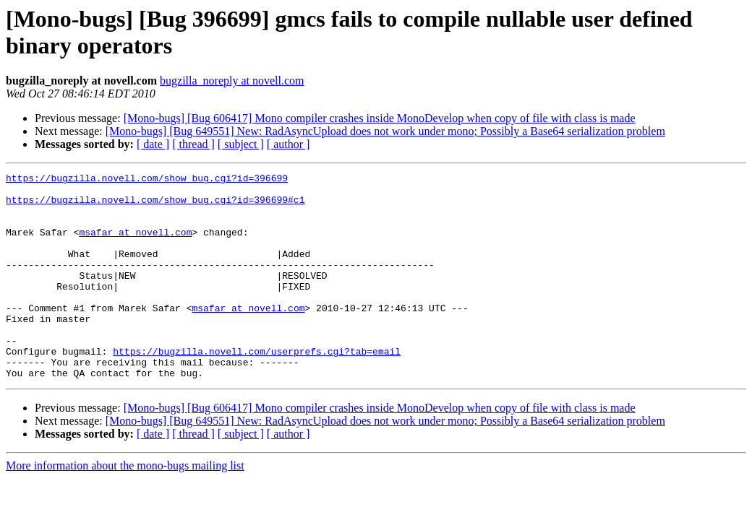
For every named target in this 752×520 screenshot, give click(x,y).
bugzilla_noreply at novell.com (232, 80)
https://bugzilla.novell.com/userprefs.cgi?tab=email (257, 387)
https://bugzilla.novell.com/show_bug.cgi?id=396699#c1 (155, 205)
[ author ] (288, 144)
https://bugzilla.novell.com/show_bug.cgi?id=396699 (147, 179)
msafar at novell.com (135, 244)
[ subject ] (241, 144)
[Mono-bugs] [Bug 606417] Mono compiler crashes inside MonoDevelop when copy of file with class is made (380, 118)
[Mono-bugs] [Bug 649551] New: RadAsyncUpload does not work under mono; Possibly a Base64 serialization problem (385, 131)
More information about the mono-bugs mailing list (125, 506)
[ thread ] (193, 144)
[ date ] (153, 144)
